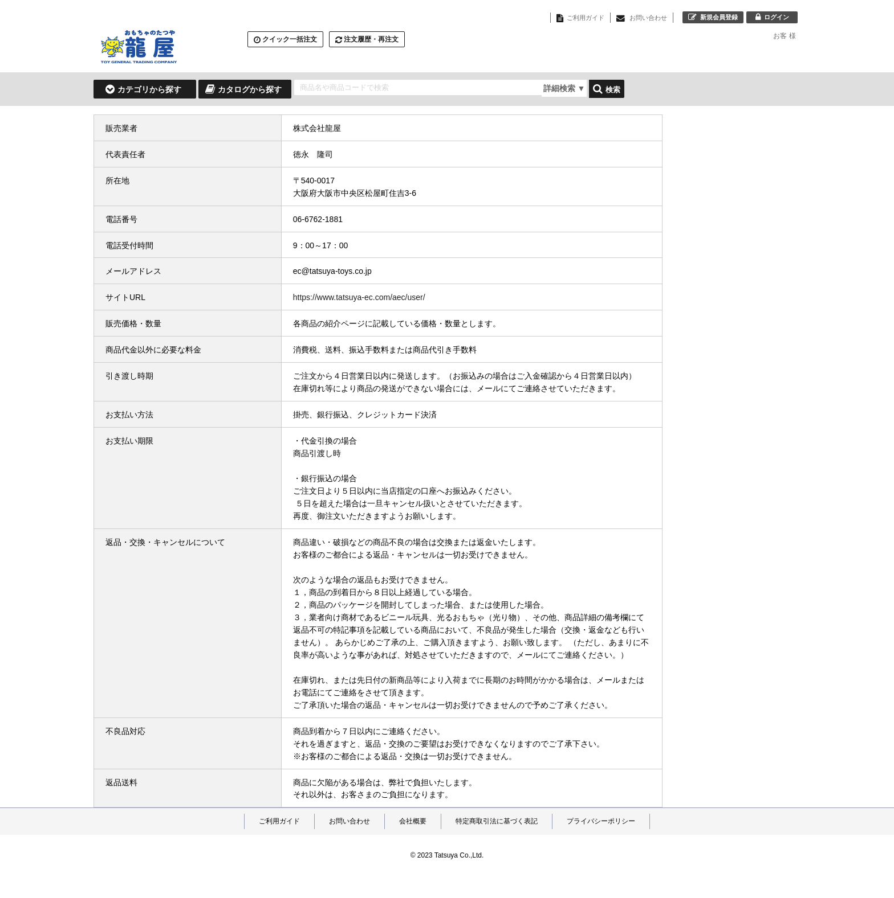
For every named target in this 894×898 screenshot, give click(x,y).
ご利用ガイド (279, 821)
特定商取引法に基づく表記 (497, 821)
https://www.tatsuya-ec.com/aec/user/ (359, 297)
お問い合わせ (349, 821)
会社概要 (412, 821)
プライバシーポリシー (601, 821)
